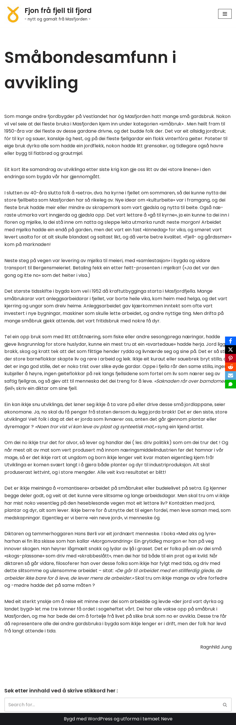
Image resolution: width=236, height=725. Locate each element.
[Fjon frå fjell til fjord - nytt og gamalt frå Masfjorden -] (48, 13)
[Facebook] (230, 341)
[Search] (111, 705)
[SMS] (230, 384)
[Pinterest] (230, 358)
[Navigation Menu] (225, 14)
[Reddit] (230, 366)
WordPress (100, 718)
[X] (230, 349)
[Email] (230, 375)
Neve (167, 718)
